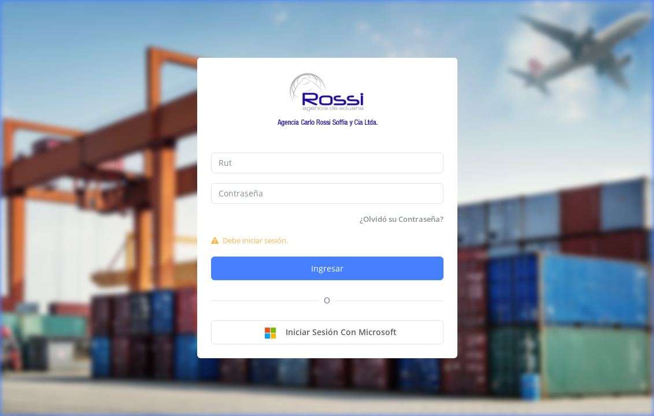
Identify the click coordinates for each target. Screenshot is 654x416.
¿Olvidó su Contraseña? (402, 219)
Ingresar (327, 268)
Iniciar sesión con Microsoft (330, 332)
